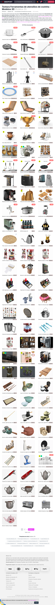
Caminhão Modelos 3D (28, 545)
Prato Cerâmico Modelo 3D (7, 98)
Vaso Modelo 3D (23, 157)
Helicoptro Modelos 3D (44, 543)
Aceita (36, 602)
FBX (48, 16)
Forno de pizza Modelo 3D (43, 113)
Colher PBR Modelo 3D (24, 39)
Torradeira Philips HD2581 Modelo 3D (27, 186)
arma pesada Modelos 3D (16, 545)
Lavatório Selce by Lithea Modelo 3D (9, 186)
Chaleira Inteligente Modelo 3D (44, 186)
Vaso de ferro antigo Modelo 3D (44, 127)
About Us (8, 556)
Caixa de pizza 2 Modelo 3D (7, 113)
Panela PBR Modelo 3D (42, 39)
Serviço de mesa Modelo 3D (25, 378)
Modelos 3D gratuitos (10, 579)
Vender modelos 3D (10, 583)
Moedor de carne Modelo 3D (7, 216)
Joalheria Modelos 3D (11, 543)
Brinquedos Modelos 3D (22, 543)
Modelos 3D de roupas (34, 22)
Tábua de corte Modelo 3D (7, 69)
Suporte (30, 575)
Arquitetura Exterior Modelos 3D (14, 541)
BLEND (45, 16)
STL (50, 16)
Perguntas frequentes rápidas (34, 579)
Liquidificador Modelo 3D (43, 216)
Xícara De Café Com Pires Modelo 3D (9, 39)
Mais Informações (32, 600)
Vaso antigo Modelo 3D (6, 142)
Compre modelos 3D (11, 573)
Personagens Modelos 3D (23, 538)
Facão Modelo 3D (23, 69)
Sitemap (46, 596)
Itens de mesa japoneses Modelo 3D (9, 319)
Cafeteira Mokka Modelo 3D (7, 378)
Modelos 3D (8, 575)
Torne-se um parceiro (10, 585)
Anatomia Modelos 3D (39, 545)
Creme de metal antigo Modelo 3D (8, 511)
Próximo (31, 529)
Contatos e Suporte (33, 573)
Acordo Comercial (32, 583)
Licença (30, 581)
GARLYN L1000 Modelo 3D (7, 231)
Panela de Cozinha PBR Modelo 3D (9, 54)
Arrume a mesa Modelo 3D (43, 157)
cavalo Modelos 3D (44, 538)
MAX (40, 16)
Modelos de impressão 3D (11, 577)
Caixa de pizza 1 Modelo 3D (25, 113)
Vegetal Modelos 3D (43, 541)
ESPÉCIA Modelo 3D (24, 231)
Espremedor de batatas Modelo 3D (9, 172)
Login (45, 1)
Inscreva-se (51, 1)
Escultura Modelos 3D (11, 538)
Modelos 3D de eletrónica (22, 22)
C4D (42, 16)
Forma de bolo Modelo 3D (43, 172)
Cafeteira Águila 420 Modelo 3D (26, 511)
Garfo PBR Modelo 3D (42, 54)
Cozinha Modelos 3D (34, 538)
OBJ (3, 18)
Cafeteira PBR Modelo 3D (25, 54)
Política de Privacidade (33, 585)
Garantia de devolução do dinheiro (35, 589)
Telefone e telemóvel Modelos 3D (30, 541)
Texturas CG (8, 581)
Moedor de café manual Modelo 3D (27, 275)
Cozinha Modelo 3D (24, 348)
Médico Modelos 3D (33, 543)
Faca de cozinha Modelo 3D (25, 172)
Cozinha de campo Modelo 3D (44, 69)
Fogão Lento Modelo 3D (25, 216)
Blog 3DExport (9, 587)
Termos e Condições (32, 587)
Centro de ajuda (31, 577)
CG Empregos (9, 589)
